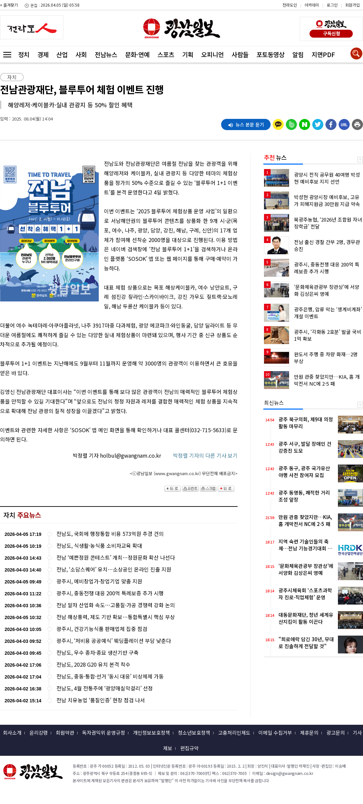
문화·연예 (137, 54)
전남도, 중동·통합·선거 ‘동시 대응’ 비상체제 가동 (110, 676)
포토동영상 (270, 54)
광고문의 (335, 732)
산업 (62, 54)
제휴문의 (309, 732)
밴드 (307, 18)
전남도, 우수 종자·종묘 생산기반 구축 (97, 652)
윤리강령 (38, 732)
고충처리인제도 (234, 732)
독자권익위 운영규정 (103, 732)
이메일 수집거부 (275, 732)
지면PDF (323, 54)
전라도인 (289, 5)
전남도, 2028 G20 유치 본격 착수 (93, 664)
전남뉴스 (106, 54)
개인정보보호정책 (151, 732)
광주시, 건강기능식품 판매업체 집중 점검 (101, 628)
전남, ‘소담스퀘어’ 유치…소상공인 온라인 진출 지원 (113, 569)
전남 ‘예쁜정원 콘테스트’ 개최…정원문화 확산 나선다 (115, 557)
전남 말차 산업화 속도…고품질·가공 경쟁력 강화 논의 (115, 605)
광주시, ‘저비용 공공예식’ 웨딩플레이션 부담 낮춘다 (113, 640)
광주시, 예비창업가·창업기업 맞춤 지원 (99, 581)
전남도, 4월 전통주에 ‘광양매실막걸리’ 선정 (104, 688)
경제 (43, 54)
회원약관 (65, 732)
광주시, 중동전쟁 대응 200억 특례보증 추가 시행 (110, 593)
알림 (298, 54)
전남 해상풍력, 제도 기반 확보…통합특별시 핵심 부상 (115, 616)
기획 (187, 54)
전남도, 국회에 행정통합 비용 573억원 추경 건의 (110, 533)
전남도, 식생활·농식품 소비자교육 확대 (99, 545)
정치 (23, 54)
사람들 (240, 54)
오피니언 (212, 54)
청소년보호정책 (194, 732)
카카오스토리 (307, 8)
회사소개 (12, 732)
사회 (81, 54)
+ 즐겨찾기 (9, 5)
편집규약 (189, 748)
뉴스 (275, 157)
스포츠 (165, 54)
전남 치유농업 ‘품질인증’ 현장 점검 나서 (100, 700)
